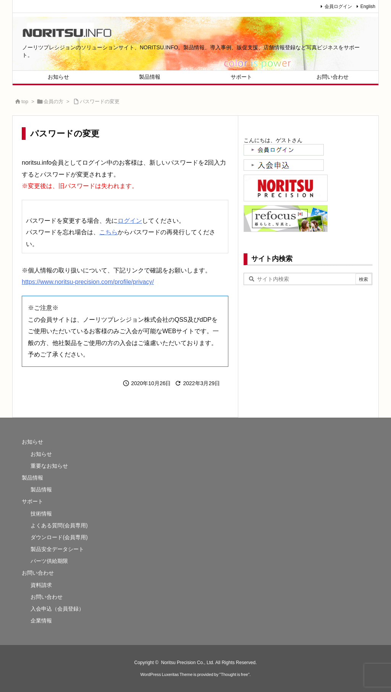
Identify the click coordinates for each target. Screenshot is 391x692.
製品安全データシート (57, 549)
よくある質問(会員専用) (59, 525)
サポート (32, 501)
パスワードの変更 (100, 101)
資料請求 (41, 585)
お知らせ (32, 442)
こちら (108, 232)
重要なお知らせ (49, 466)
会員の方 (53, 101)
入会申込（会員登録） (57, 609)
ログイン (130, 220)
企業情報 (41, 620)
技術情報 (41, 513)
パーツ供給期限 (49, 561)
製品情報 (32, 478)
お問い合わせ (38, 573)
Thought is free (234, 674)
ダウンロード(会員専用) (59, 537)
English (367, 6)
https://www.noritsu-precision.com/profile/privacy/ (88, 282)
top (24, 101)
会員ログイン (338, 6)
